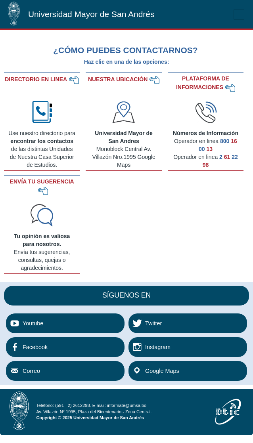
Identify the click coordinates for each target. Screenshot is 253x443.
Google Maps (162, 371)
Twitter (153, 323)
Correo (31, 371)
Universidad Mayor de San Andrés (91, 14)
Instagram (158, 347)
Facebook (35, 347)
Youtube (33, 323)
